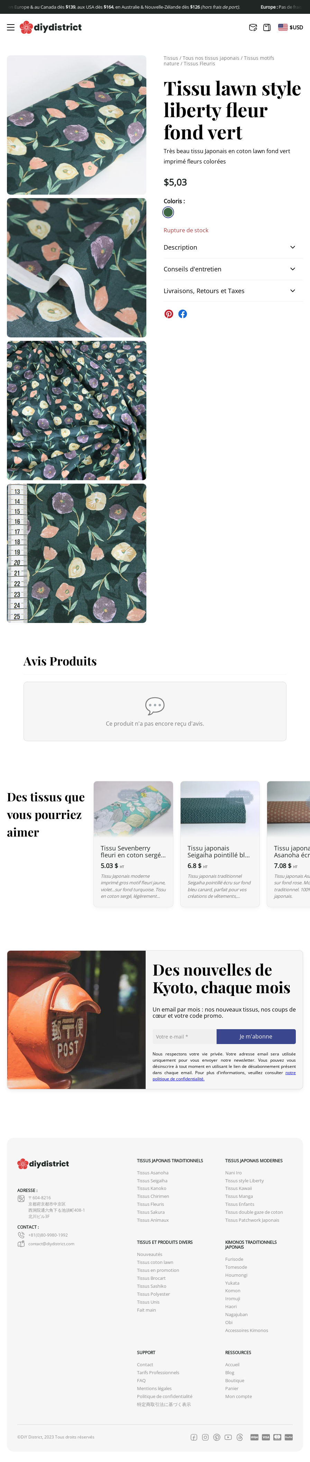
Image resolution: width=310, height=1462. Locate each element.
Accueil (232, 1364)
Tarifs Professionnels (158, 1372)
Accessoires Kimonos (246, 1330)
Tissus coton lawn (155, 1262)
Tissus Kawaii (238, 1188)
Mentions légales (154, 1388)
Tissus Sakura (151, 1212)
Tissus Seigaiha (152, 1180)
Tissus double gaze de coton (254, 1212)
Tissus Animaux (153, 1220)
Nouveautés (149, 1254)
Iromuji (232, 1298)
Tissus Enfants (239, 1204)
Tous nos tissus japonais (211, 58)
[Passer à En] (283, 27)
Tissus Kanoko (151, 1188)
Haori (231, 1306)
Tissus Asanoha (152, 1172)
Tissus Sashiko (151, 1286)
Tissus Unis (148, 1302)
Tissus (171, 58)
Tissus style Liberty (244, 1180)
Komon (232, 1290)
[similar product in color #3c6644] (168, 212)
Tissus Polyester (153, 1294)
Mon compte (238, 1396)
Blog (229, 1372)
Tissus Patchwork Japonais (252, 1220)
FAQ (141, 1380)
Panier (231, 1388)
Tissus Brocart (151, 1278)
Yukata (232, 1283)
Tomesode (236, 1267)
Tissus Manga (239, 1196)
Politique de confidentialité (164, 1396)
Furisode (234, 1259)
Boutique (234, 1380)
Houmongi (236, 1275)
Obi (228, 1322)
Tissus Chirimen (153, 1196)
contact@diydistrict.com (45, 1244)
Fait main (146, 1310)
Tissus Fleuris (199, 63)
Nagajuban (236, 1314)
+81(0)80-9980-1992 (42, 1235)
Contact (145, 1364)
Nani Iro (233, 1172)
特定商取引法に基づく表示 (164, 1404)
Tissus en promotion (158, 1270)
